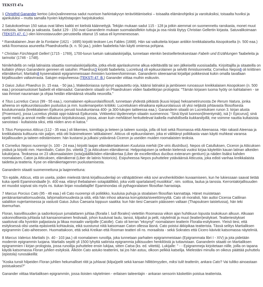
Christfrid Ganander (20, 14)
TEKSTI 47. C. (14, 34)
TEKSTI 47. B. (92, 78)
